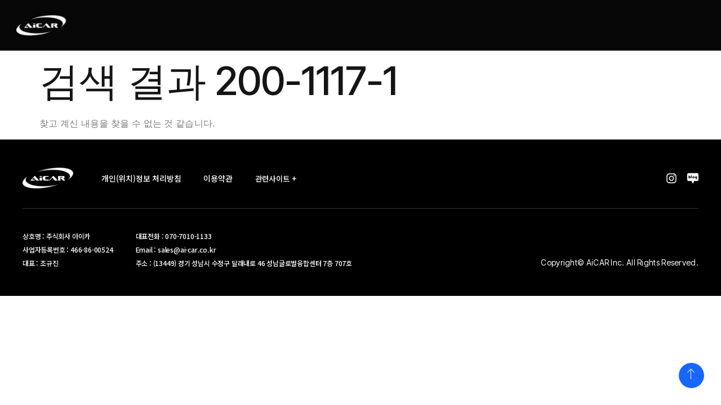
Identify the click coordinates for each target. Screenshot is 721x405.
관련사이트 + (280, 178)
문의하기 (453, 25)
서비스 (327, 25)
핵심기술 (389, 25)
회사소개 (269, 25)
